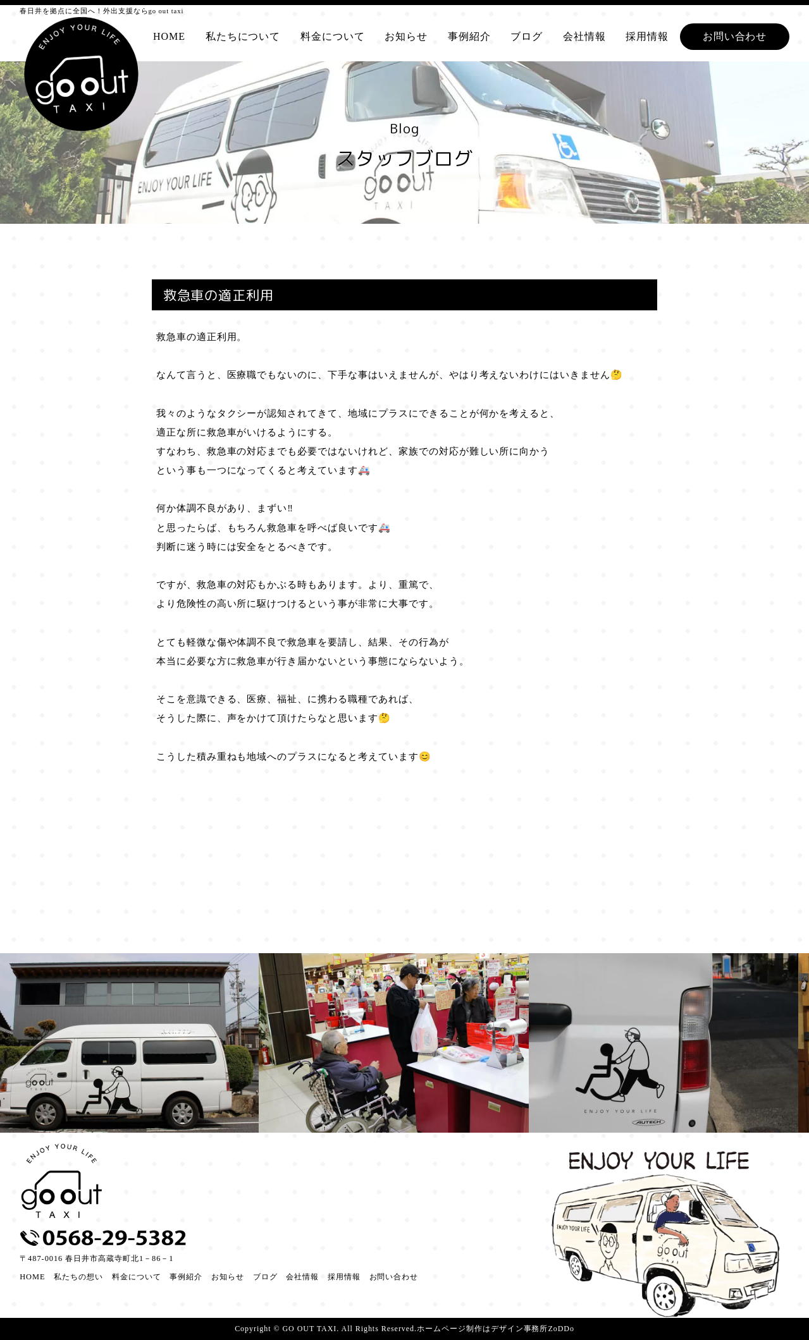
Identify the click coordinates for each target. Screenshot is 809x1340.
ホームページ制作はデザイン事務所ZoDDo (495, 1328)
